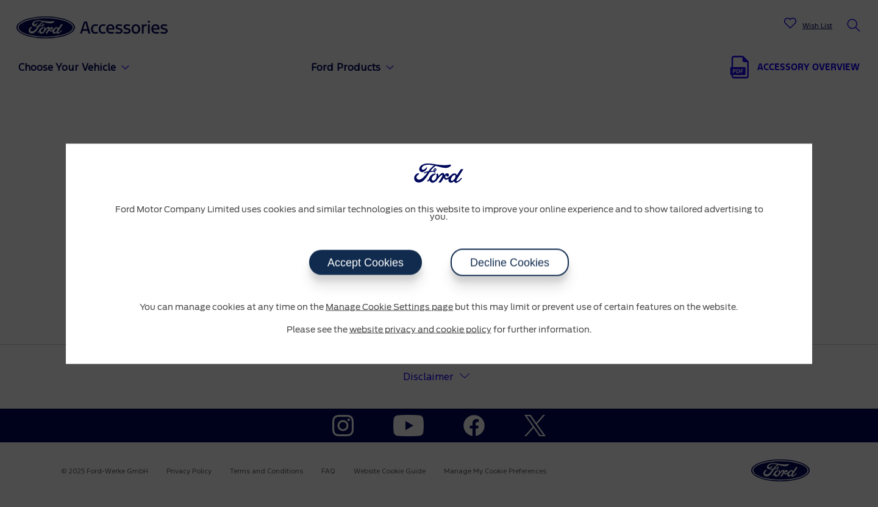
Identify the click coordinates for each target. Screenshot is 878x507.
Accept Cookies (365, 262)
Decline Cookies (509, 262)
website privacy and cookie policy (420, 330)
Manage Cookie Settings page (389, 307)
